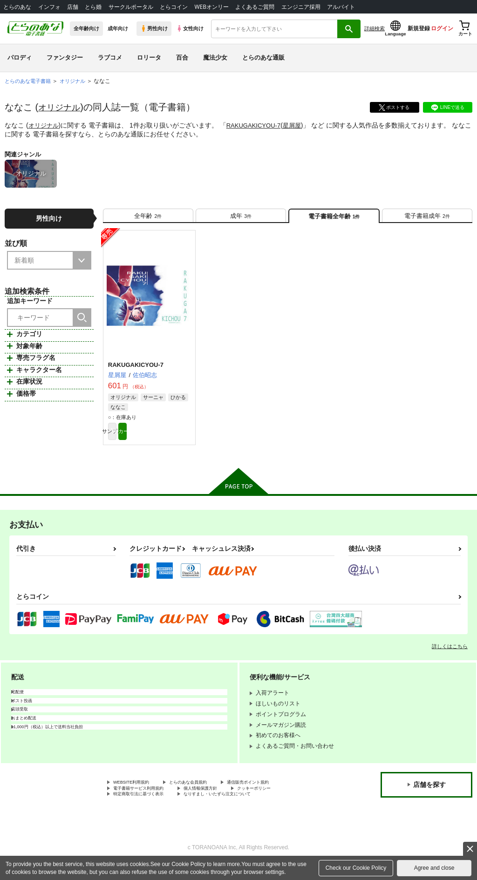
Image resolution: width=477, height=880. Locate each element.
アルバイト (341, 7)
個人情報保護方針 (222, 801)
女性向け (190, 28)
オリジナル (61, 107)
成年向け (118, 28)
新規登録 (419, 28)
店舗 (72, 7)
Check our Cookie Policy (356, 868)
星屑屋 (299, 125)
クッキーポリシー (287, 801)
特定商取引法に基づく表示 (146, 809)
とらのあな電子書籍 (30, 81)
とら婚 (93, 7)
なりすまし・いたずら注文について (245, 809)
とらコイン (174, 7)
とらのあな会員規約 (206, 793)
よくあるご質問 (254, 7)
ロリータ (149, 57)
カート (170, 439)
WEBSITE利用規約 (137, 793)
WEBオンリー (211, 7)
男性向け (154, 28)
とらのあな (17, 7)
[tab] (148, 218)
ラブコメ (110, 57)
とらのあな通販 (263, 57)
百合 (182, 57)
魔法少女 (215, 57)
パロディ (19, 57)
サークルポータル (131, 7)
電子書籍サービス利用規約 (146, 801)
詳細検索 (374, 28)
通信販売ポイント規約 (279, 793)
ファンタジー (65, 57)
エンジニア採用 (300, 7)
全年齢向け (86, 28)
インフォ (49, 7)
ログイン (442, 28)
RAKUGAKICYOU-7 (258, 125)
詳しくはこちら (450, 656)
